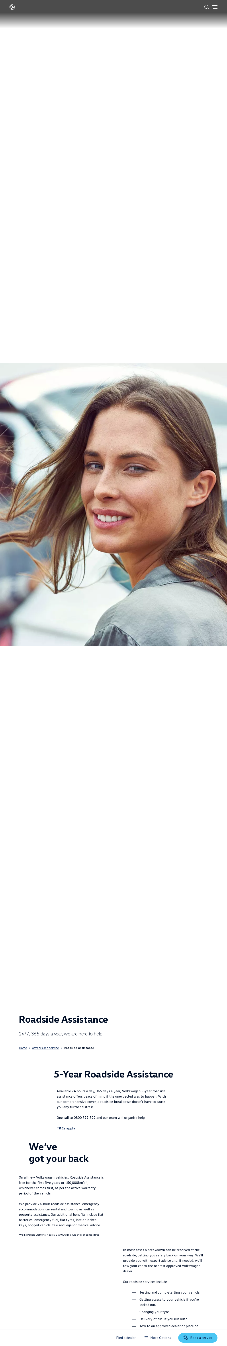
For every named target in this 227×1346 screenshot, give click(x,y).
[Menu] (214, 7)
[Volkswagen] (12, 8)
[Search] (206, 7)
